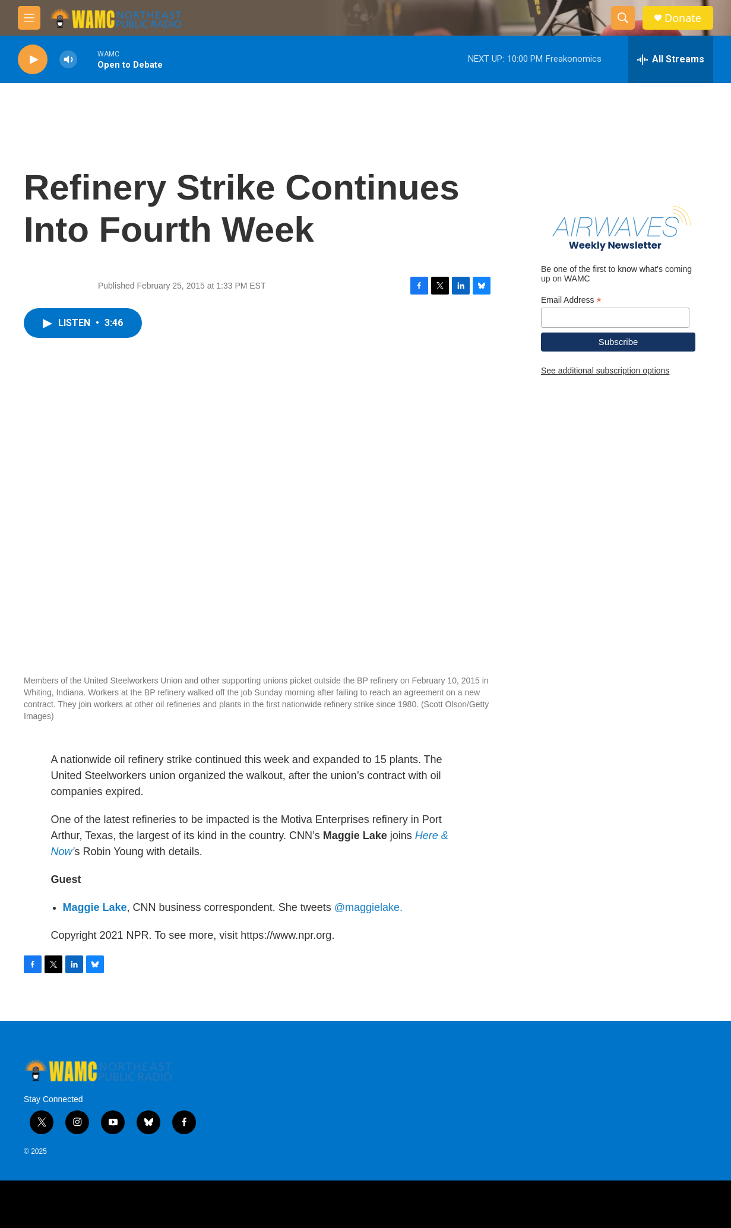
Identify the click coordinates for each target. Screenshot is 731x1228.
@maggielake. (368, 907)
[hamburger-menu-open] (29, 18)
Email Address (571, 300)
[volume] (68, 59)
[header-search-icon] (623, 18)
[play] (32, 60)
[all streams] (670, 59)
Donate (682, 18)
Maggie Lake (95, 907)
